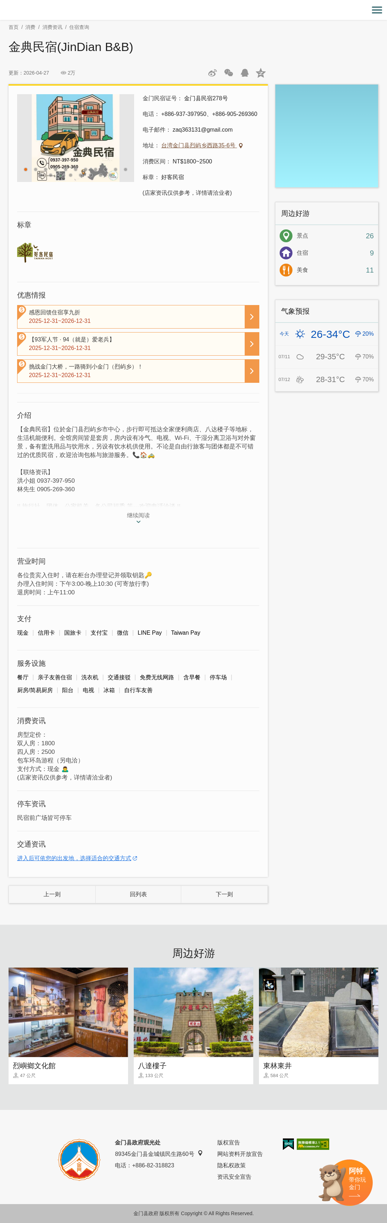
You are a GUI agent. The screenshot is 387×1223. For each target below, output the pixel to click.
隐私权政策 (231, 1165)
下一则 (224, 894)
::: (2, 4)
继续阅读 (138, 515)
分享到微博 (212, 73)
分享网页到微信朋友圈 (228, 73)
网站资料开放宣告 (240, 1154)
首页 (14, 27)
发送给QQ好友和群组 (245, 73)
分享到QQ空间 (261, 73)
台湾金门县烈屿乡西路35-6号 (199, 145)
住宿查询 (79, 27)
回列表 (138, 894)
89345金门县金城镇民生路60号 (159, 1153)
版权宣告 (228, 1143)
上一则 (52, 894)
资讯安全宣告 (234, 1177)
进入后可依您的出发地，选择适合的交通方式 (74, 858)
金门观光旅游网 (193, 10)
